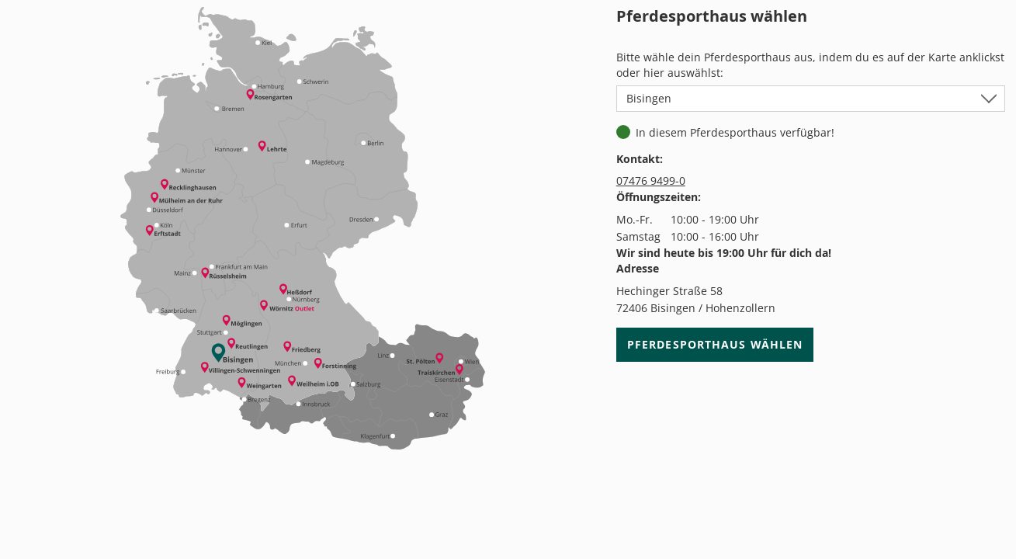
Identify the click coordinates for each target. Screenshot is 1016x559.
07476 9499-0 (650, 180)
